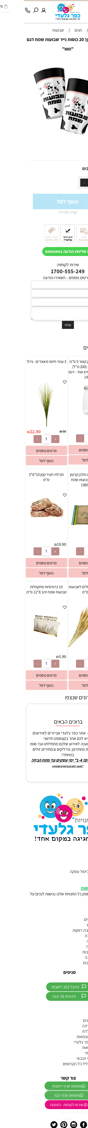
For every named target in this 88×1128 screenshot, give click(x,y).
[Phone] (4, 8)
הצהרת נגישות (70, 888)
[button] (65, 460)
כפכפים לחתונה (73, 957)
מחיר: (78, 168)
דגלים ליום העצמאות (69, 1036)
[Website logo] (44, 11)
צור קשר (79, 866)
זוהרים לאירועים (73, 919)
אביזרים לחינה (74, 941)
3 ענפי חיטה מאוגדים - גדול (22, 361)
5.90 (38, 656)
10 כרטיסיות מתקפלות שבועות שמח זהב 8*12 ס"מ (23, 589)
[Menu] (84, 8)
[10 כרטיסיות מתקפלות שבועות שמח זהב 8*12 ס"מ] (22, 645)
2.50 (81, 431)
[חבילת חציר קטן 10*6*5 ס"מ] (22, 518)
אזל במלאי (80, 61)
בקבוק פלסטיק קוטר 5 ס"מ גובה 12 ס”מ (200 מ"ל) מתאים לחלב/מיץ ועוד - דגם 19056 (65, 369)
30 (40, 431)
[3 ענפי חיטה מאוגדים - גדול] (23, 426)
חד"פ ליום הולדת (72, 1031)
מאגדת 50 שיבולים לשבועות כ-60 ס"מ (65, 589)
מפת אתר (78, 882)
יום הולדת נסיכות (72, 962)
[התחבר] (20, 8)
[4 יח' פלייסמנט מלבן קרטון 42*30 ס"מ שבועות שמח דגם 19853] (65, 532)
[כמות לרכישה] (69, 183)
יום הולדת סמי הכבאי (69, 1058)
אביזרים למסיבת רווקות (67, 930)
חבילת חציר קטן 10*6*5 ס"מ (22, 477)
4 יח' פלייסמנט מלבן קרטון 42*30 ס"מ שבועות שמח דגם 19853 (65, 479)
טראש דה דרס (74, 924)
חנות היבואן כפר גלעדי (68, 1042)
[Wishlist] (68, 8)
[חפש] (12, 8)
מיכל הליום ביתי (73, 1053)
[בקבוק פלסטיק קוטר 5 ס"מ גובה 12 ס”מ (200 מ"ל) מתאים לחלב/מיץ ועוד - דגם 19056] (65, 419)
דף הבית (79, 860)
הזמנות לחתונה (73, 935)
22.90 (11, 431)
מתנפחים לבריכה (72, 1025)
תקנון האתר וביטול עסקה (66, 871)
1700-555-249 (44, 271)
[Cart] (76, 8)
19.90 (37, 544)
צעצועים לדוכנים (72, 1020)
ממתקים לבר (75, 1015)
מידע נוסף (77, 877)
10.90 (67, 168)
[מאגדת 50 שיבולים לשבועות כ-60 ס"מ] (65, 645)
